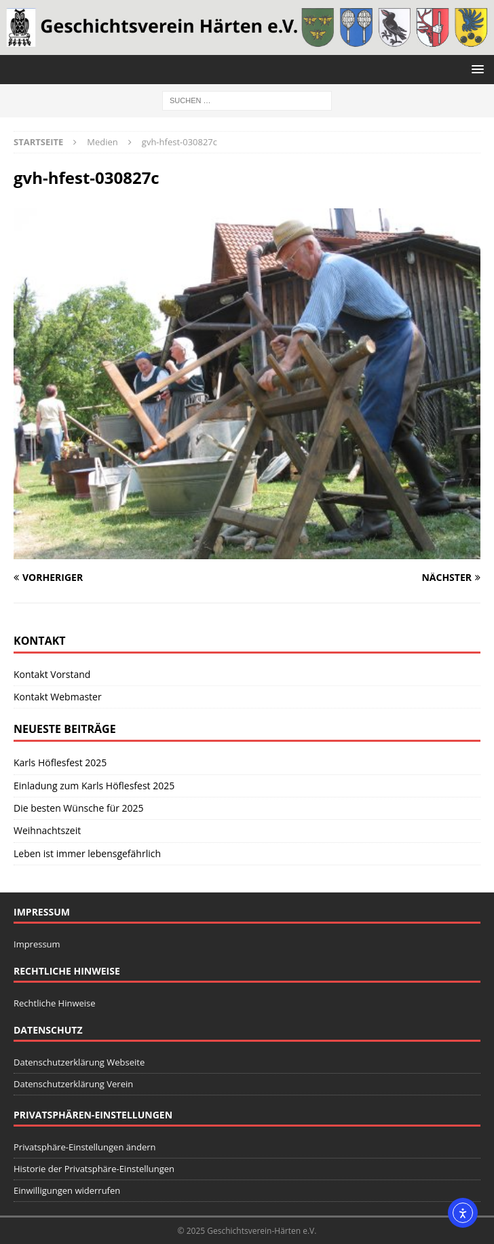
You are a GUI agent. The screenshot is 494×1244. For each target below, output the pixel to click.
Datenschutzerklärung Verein (73, 1084)
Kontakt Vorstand (52, 674)
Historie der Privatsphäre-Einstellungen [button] (94, 1169)
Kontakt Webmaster (58, 696)
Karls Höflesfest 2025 (60, 762)
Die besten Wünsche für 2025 (79, 808)
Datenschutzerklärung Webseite (79, 1062)
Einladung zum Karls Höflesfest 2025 (94, 785)
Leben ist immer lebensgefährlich (87, 853)
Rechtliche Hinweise (55, 1003)
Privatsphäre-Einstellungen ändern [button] (84, 1147)
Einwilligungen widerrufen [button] (67, 1190)
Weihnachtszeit (47, 830)
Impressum (37, 944)
